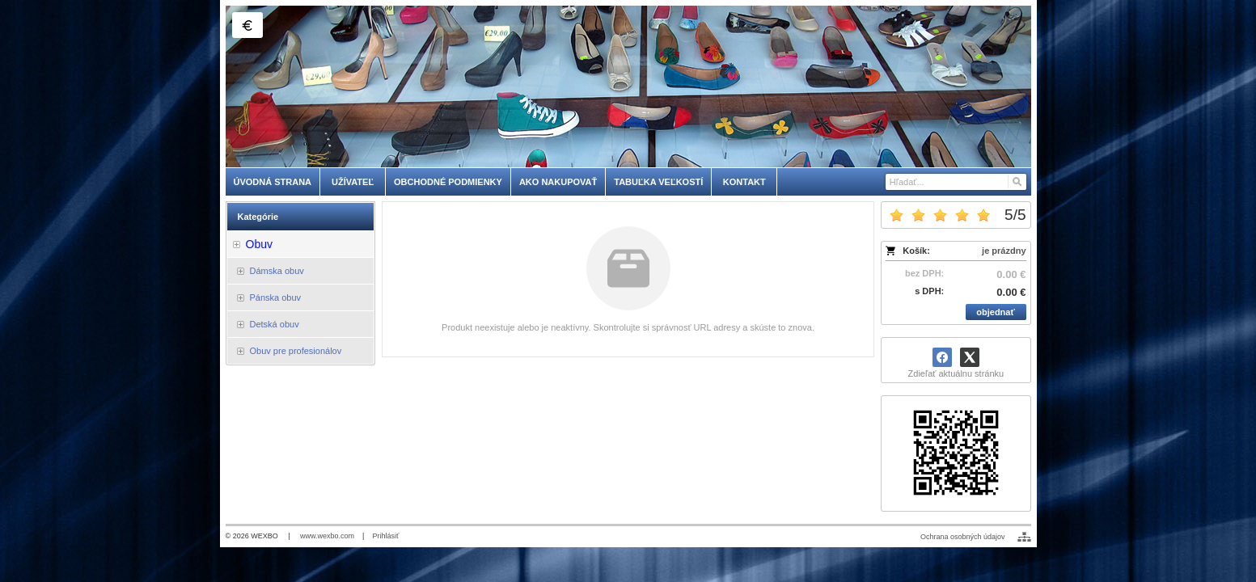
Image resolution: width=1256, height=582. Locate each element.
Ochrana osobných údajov (962, 537)
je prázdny (1004, 250)
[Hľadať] (1016, 182)
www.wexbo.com (327, 536)
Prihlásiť (385, 536)
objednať (995, 312)
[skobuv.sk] (628, 86)
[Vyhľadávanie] (956, 182)
